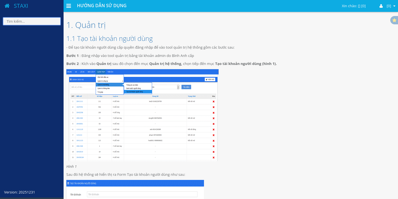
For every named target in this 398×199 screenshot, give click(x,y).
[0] (387, 5)
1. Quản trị (86, 24)
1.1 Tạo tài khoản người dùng (109, 38)
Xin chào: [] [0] (354, 5)
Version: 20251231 (19, 192)
